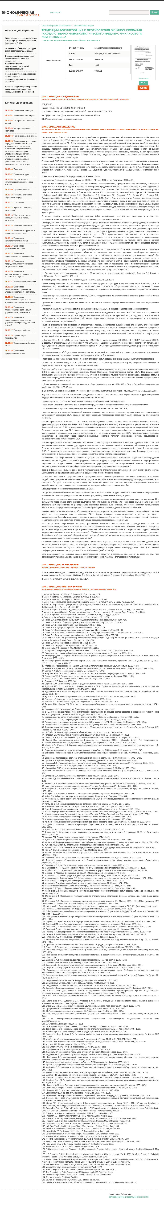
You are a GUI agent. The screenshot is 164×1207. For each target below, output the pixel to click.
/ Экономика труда (17, 174)
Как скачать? (55, 12)
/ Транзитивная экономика (20, 282)
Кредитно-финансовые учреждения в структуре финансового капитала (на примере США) (21, 40)
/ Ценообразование (17, 190)
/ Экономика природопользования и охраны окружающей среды (19, 264)
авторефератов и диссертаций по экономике (129, 1197)
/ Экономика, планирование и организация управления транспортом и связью (20, 299)
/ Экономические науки (19, 110)
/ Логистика (14, 169)
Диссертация (143, 62)
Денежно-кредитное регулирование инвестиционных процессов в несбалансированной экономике (21, 89)
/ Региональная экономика (21, 136)
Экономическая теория (83, 26)
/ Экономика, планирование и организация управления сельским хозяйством (20, 289)
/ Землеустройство (17, 330)
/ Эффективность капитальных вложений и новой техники (19, 182)
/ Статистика (14, 202)
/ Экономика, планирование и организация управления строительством (18, 310)
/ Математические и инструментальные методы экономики (17, 217)
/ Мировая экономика (18, 225)
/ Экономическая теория (20, 115)
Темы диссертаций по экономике (56, 26)
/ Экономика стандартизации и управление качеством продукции (18, 274)
